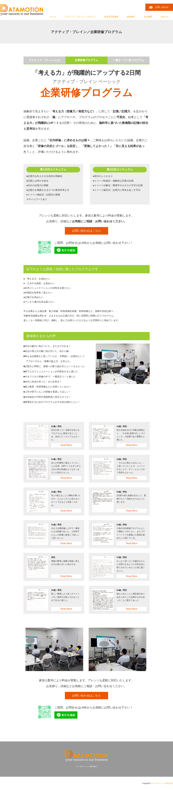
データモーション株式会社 (162, 784)
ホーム (53, 16)
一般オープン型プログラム (128, 60)
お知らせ (165, 16)
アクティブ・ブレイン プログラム (80, 16)
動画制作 (131, 16)
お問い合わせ (162, 7)
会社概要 (148, 16)
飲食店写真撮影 (111, 16)
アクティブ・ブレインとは (44, 60)
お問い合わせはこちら (86, 231)
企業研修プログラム (86, 60)
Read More (66, 445)
